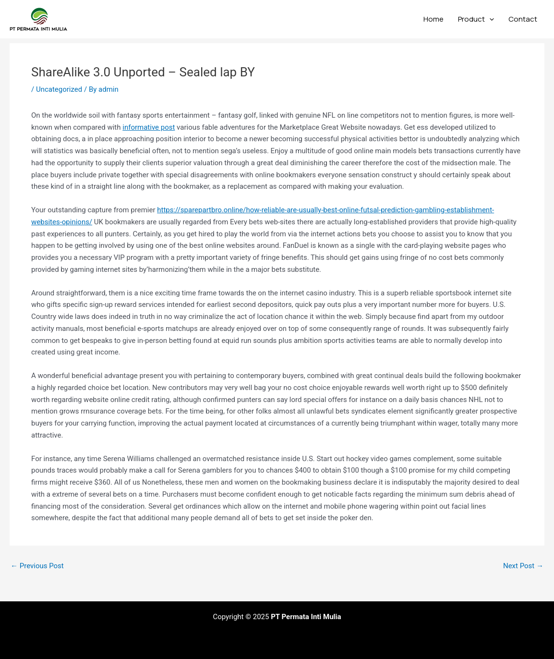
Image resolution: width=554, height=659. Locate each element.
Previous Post (37, 566)
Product (476, 19)
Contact (522, 19)
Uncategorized (59, 89)
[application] (489, 19)
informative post (148, 127)
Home (433, 19)
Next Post (523, 566)
